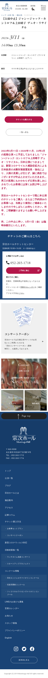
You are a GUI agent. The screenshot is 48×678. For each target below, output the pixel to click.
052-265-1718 (20, 263)
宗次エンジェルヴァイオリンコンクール (23, 578)
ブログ (8, 485)
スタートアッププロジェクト (18, 564)
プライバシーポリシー (15, 630)
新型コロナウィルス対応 (16, 542)
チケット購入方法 (13, 521)
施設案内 (9, 500)
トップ (8, 471)
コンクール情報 (12, 571)
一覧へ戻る (24, 132)
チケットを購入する (24, 120)
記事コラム (10, 515)
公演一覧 (9, 478)
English (8, 638)
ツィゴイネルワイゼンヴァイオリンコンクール (23, 593)
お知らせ (9, 616)
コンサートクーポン (15, 535)
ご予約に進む (29, 270)
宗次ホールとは (12, 493)
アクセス (9, 507)
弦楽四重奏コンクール (16, 585)
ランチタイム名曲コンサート (18, 557)
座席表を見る (24, 660)
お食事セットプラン (15, 529)
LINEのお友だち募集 (14, 602)
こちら (21, 293)
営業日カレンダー (27, 287)
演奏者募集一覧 (12, 550)
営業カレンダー (12, 608)
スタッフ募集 (11, 623)
